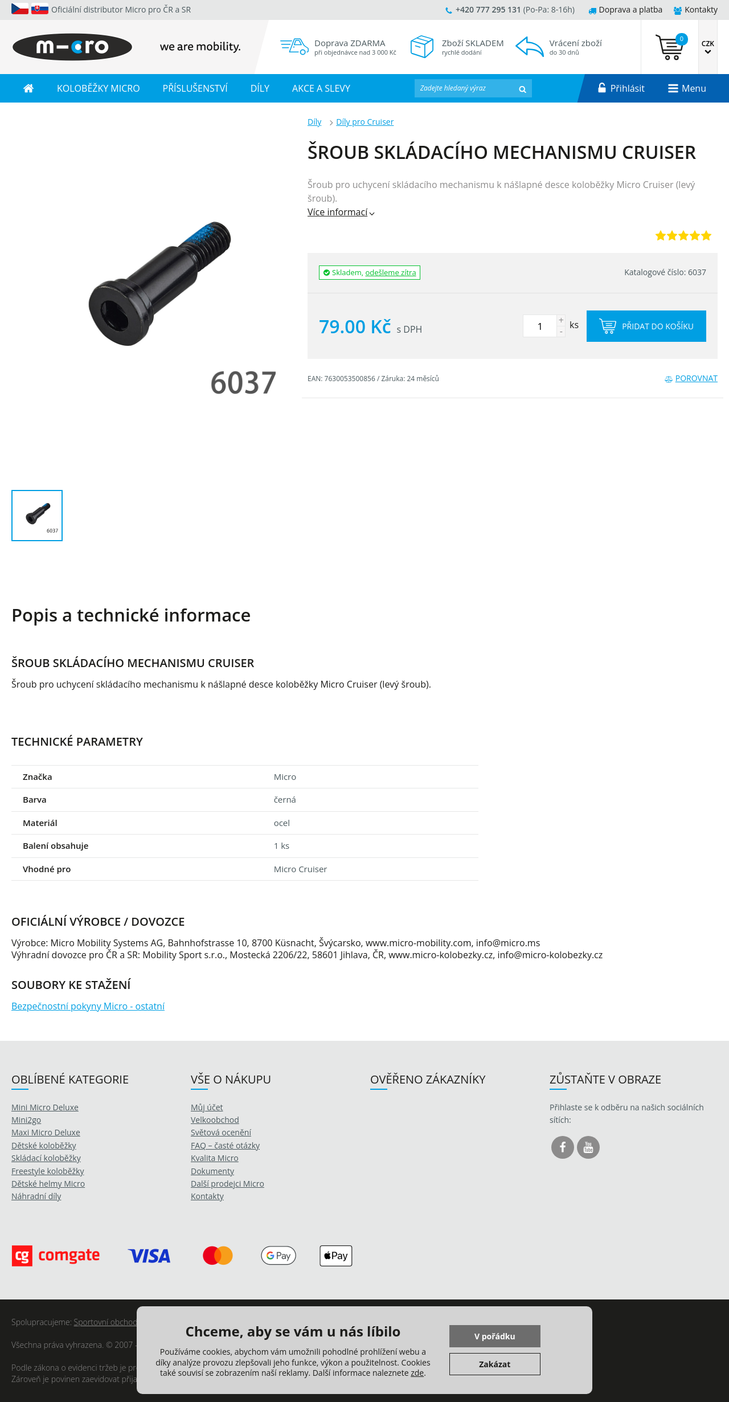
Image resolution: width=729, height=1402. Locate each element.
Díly (314, 121)
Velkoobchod (215, 1119)
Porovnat (691, 378)
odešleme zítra (391, 272)
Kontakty (696, 9)
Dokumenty (212, 1171)
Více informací (342, 212)
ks (551, 324)
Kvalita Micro (215, 1157)
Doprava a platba (625, 9)
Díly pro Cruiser (365, 121)
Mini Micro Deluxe (45, 1107)
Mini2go (26, 1119)
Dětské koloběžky (43, 1145)
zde (417, 1372)
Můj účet (207, 1107)
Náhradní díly (36, 1196)
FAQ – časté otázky (225, 1145)
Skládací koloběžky (46, 1157)
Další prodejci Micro (227, 1183)
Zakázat (494, 1364)
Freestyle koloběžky (47, 1171)
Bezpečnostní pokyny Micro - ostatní (88, 1006)
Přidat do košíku (646, 326)
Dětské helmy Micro (48, 1183)
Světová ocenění (221, 1132)
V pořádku (494, 1336)
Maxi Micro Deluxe (45, 1132)
